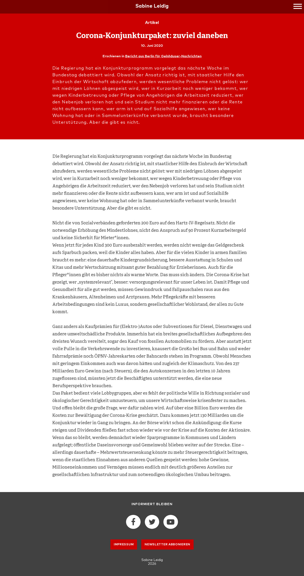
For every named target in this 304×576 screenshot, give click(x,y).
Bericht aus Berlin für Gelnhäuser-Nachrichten (163, 56)
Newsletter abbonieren (167, 544)
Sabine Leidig (152, 6)
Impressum (124, 544)
